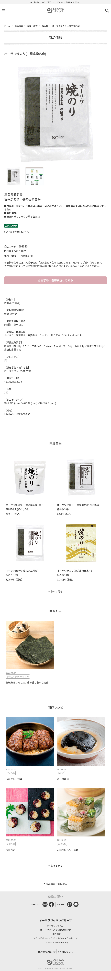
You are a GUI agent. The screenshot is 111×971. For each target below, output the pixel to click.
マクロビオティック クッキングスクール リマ (55, 938)
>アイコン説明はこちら (16, 232)
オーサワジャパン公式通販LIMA (55, 930)
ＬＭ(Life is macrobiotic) (55, 943)
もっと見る (56, 591)
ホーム (7, 25)
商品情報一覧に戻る (56, 883)
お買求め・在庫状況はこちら (55, 280)
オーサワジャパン (55, 926)
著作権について (65, 951)
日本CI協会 (55, 934)
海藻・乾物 (32, 25)
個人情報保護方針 (47, 951)
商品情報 (19, 25)
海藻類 (45, 25)
